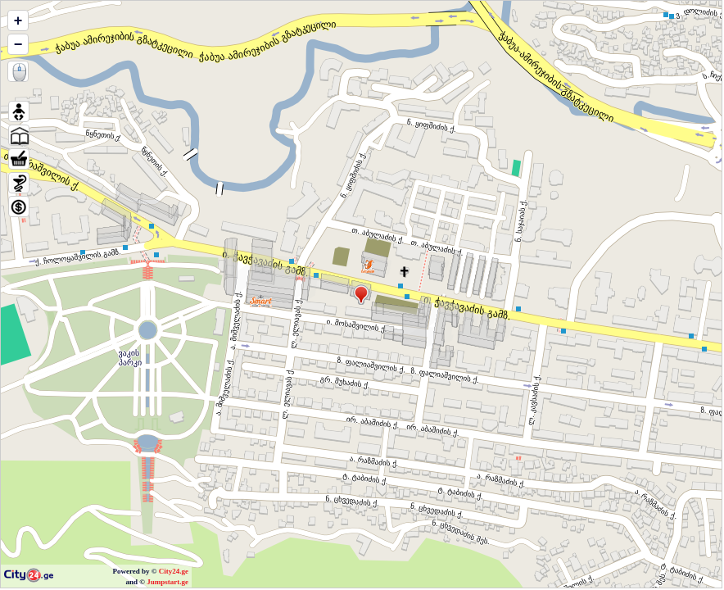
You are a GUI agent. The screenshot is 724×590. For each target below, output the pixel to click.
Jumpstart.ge (167, 582)
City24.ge (173, 571)
